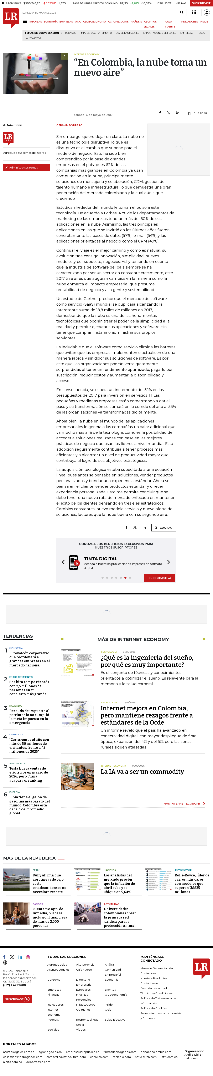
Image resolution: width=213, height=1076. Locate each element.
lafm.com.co (169, 1057)
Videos (80, 1029)
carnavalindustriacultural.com (66, 1057)
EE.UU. (36, 870)
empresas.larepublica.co (82, 1052)
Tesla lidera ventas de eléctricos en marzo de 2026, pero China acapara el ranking (28, 774)
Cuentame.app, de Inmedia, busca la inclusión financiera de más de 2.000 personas (50, 917)
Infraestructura (85, 1004)
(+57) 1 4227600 (14, 985)
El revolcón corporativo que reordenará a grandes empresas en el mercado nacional (29, 659)
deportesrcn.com (38, 1062)
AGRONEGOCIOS (118, 21)
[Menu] (25, 21)
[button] (62, 563)
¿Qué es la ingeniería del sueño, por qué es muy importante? (147, 661)
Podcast (53, 1019)
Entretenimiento (21, 677)
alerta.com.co (12, 1062)
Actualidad (112, 904)
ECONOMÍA (51, 21)
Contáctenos (149, 983)
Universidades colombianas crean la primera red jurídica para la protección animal (120, 917)
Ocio (108, 1009)
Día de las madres (127, 33)
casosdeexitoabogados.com (22, 1057)
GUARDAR (197, 113)
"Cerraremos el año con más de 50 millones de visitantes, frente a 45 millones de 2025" (29, 746)
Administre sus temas (21, 167)
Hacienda (15, 705)
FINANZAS (35, 21)
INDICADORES (189, 21)
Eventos (110, 989)
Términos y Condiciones (156, 993)
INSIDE (204, 21)
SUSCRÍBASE (201, 3)
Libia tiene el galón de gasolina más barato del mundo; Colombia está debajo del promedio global (29, 805)
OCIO (78, 21)
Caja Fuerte (84, 969)
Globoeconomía (116, 994)
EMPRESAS (66, 21)
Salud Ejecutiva (115, 1019)
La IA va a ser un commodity (142, 771)
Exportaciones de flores (159, 33)
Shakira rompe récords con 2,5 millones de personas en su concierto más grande (29, 688)
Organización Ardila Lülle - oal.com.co (194, 1054)
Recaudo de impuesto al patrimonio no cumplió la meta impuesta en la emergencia (29, 717)
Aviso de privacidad (153, 988)
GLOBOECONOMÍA (94, 21)
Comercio (16, 734)
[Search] (182, 12)
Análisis (109, 964)
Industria (16, 648)
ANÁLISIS (136, 21)
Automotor (33, 38)
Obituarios (83, 1009)
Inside (109, 1004)
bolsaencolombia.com (156, 1052)
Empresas (186, 33)
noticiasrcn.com (146, 1057)
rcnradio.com (122, 1057)
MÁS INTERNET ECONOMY (182, 803)
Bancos (38, 904)
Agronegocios (57, 964)
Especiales (83, 989)
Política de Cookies (153, 1008)
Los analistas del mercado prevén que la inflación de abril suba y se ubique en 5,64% (119, 883)
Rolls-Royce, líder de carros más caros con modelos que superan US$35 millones (192, 883)
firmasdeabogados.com (120, 1052)
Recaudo (70, 33)
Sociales (53, 1029)
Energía (14, 792)
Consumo (54, 979)
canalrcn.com (99, 1057)
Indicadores (55, 1004)
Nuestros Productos (153, 978)
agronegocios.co (50, 1052)
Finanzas (53, 994)
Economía (112, 979)
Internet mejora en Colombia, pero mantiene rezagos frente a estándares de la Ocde (147, 715)
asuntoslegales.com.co (18, 1052)
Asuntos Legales (58, 969)
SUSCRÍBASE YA (160, 578)
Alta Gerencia (85, 964)
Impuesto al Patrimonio (96, 33)
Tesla (201, 33)
